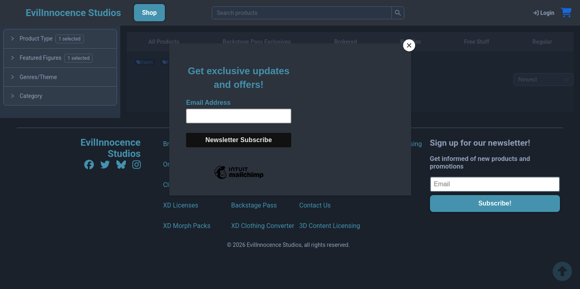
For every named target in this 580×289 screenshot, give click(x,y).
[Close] (409, 45)
